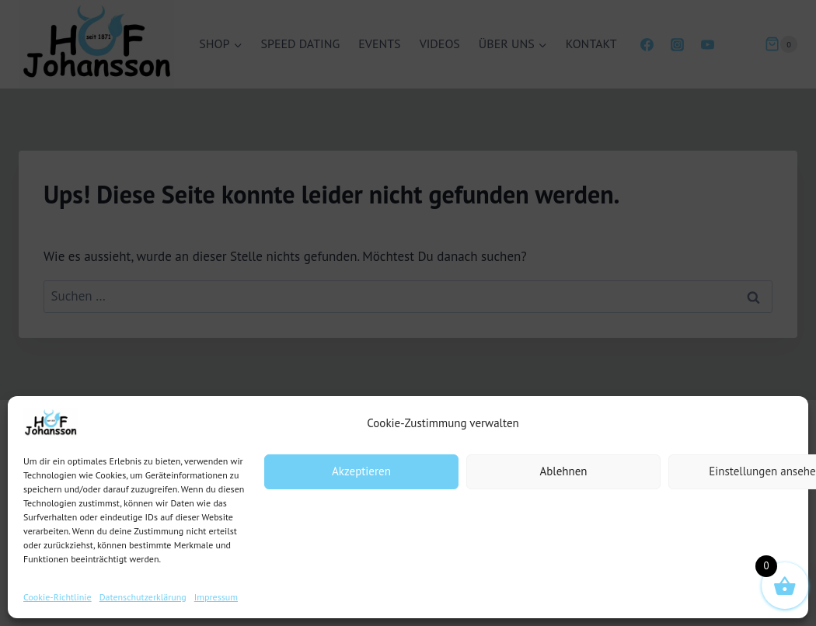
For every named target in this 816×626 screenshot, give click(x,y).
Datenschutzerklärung (143, 597)
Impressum (216, 597)
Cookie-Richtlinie (57, 597)
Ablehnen (563, 471)
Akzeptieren (361, 471)
